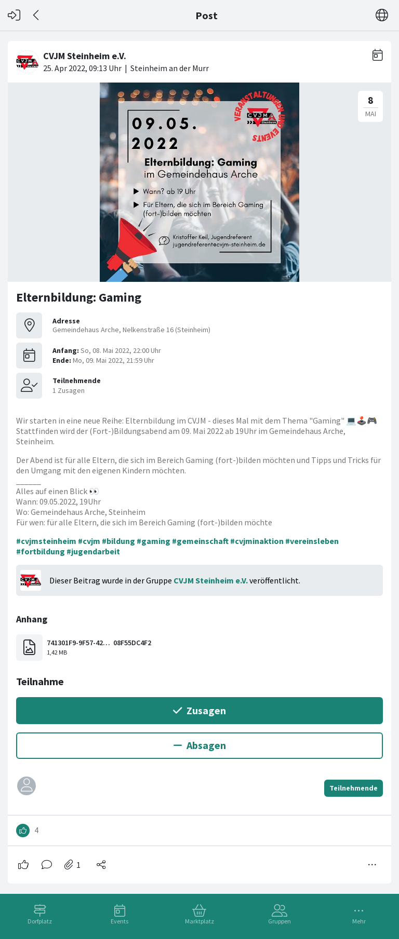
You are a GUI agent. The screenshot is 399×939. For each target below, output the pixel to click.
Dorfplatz (40, 921)
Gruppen (279, 921)
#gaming (153, 541)
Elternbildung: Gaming (78, 297)
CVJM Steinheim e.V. (211, 580)
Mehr (359, 921)
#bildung (118, 541)
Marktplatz (199, 921)
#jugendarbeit (93, 551)
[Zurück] (36, 15)
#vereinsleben (312, 541)
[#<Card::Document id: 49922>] (199, 458)
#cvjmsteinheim (46, 541)
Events (119, 921)
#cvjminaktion (257, 541)
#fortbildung (40, 551)
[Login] (14, 15)
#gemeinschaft (200, 541)
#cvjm (89, 541)
